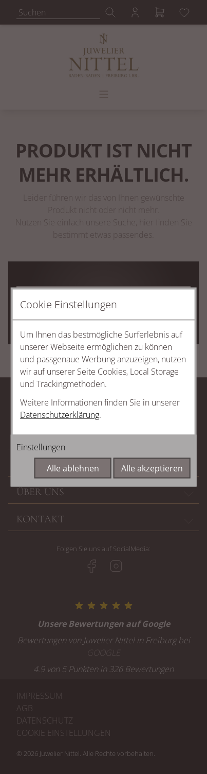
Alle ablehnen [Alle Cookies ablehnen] (73, 468)
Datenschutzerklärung (59, 414)
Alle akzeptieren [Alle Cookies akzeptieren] (152, 468)
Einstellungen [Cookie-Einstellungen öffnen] (40, 447)
